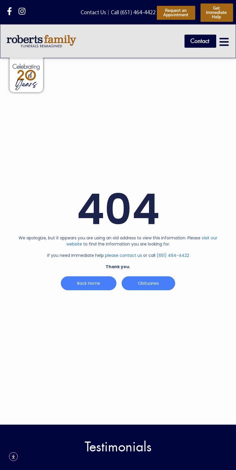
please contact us (123, 255)
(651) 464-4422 (173, 255)
